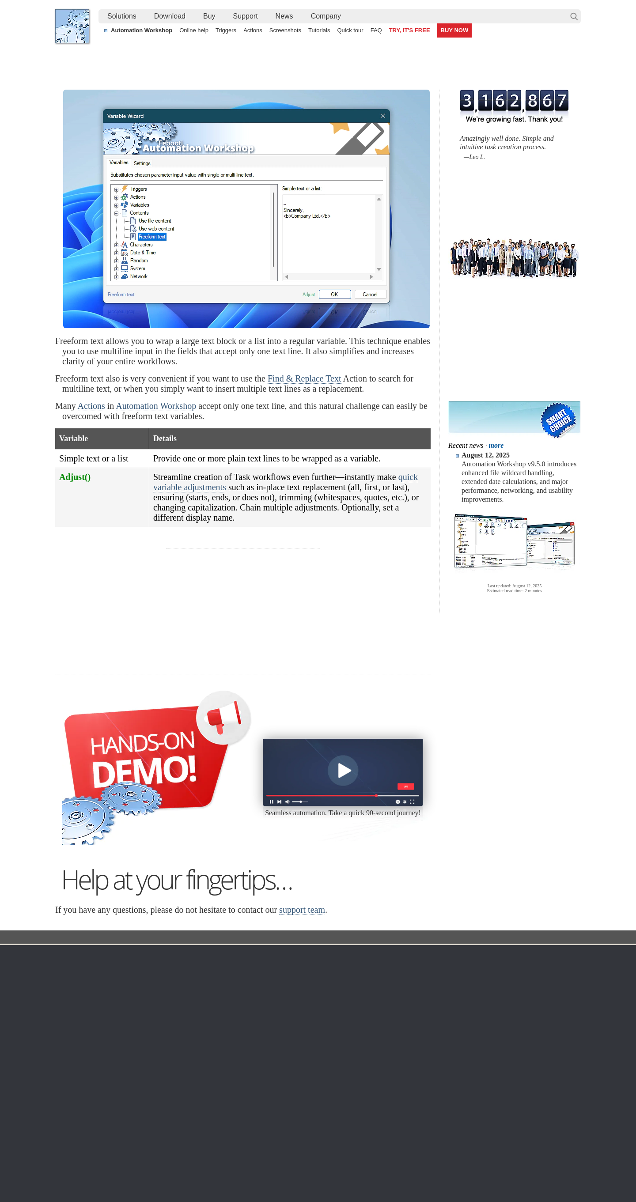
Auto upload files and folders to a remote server (128, 1111)
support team (302, 910)
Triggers (226, 30)
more (496, 445)
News (284, 16)
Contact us (494, 968)
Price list (398, 1011)
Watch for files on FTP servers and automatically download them (314, 1111)
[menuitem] (121, 16)
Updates (145, 1000)
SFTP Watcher (326, 1000)
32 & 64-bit (149, 1011)
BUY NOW (455, 30)
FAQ (376, 30)
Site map (76, 990)
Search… (574, 16)
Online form (495, 979)
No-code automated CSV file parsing (276, 1141)
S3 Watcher (322, 1021)
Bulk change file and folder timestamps (117, 1131)
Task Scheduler (327, 968)
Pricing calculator (410, 990)
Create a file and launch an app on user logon (288, 1131)
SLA (485, 1000)
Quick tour (350, 30)
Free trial (146, 968)
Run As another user (485, 1121)
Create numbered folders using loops (507, 1111)
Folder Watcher (327, 979)
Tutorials (319, 30)
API (232, 1021)
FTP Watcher (324, 990)
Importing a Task (479, 1131)
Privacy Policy (498, 990)
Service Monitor (327, 1053)
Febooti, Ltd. (72, 26)
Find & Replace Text (304, 378)
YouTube (229, 1171)
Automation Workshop (141, 30)
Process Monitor (328, 1064)
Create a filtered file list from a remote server (125, 1121)
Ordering (401, 955)
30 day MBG (384, 663)
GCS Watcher (325, 1032)
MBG (394, 1021)
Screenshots (285, 30)
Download (170, 16)
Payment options (410, 1000)
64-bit (142, 1021)
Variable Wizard (256, 937)
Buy (209, 16)
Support (245, 16)
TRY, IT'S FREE (409, 30)
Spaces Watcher (328, 1043)
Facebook (258, 1171)
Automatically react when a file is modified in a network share (309, 1121)
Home (72, 955)
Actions (252, 30)
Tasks (235, 1011)
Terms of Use (82, 968)
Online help (193, 30)
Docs (216, 937)
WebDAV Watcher (330, 1011)
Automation (246, 955)
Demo (235, 1053)
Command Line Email (163, 990)
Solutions (121, 16)
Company (326, 16)
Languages (79, 979)
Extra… (316, 1074)
